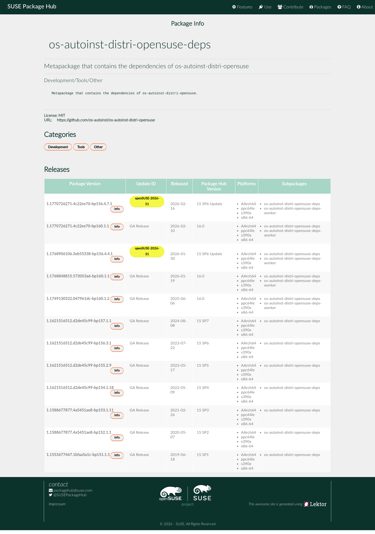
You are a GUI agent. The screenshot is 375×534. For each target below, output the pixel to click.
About (365, 7)
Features (242, 7)
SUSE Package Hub (32, 7)
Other (98, 151)
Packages (320, 7)
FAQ (344, 7)
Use (265, 7)
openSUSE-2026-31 (147, 255)
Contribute (290, 7)
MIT (61, 119)
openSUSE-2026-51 (147, 205)
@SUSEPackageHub (68, 499)
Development (58, 151)
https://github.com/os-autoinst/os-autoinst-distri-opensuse (106, 124)
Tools (81, 151)
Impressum (57, 508)
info (117, 212)
